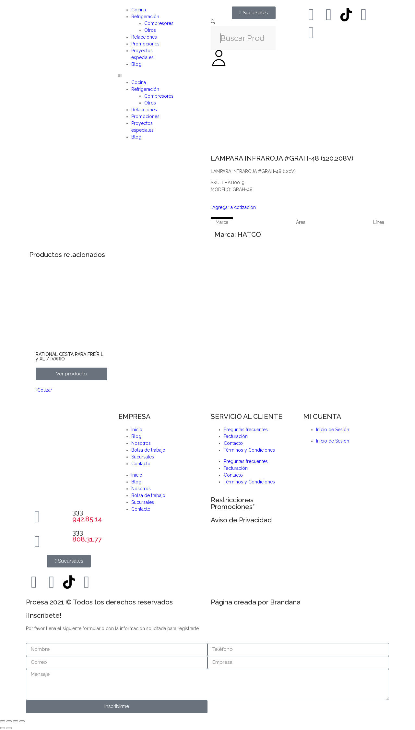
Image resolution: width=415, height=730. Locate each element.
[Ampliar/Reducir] (2, 721)
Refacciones (144, 37)
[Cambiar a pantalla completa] (9, 721)
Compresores (158, 23)
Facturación (236, 436)
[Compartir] (15, 721)
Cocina (138, 9)
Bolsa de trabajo (148, 450)
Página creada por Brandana (256, 602)
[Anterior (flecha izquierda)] (2, 728)
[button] (161, 75)
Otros (150, 30)
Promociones (145, 43)
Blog (136, 64)
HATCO (249, 234)
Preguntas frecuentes (246, 429)
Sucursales (142, 456)
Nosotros (141, 443)
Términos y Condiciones (249, 450)
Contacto (140, 463)
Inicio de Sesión (332, 429)
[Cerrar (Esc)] (22, 721)
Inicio (136, 429)
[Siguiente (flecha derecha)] (9, 728)
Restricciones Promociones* (233, 503)
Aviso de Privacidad (241, 520)
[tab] (222, 222)
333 (87, 515)
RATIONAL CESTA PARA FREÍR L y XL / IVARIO (69, 356)
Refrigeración (145, 16)
